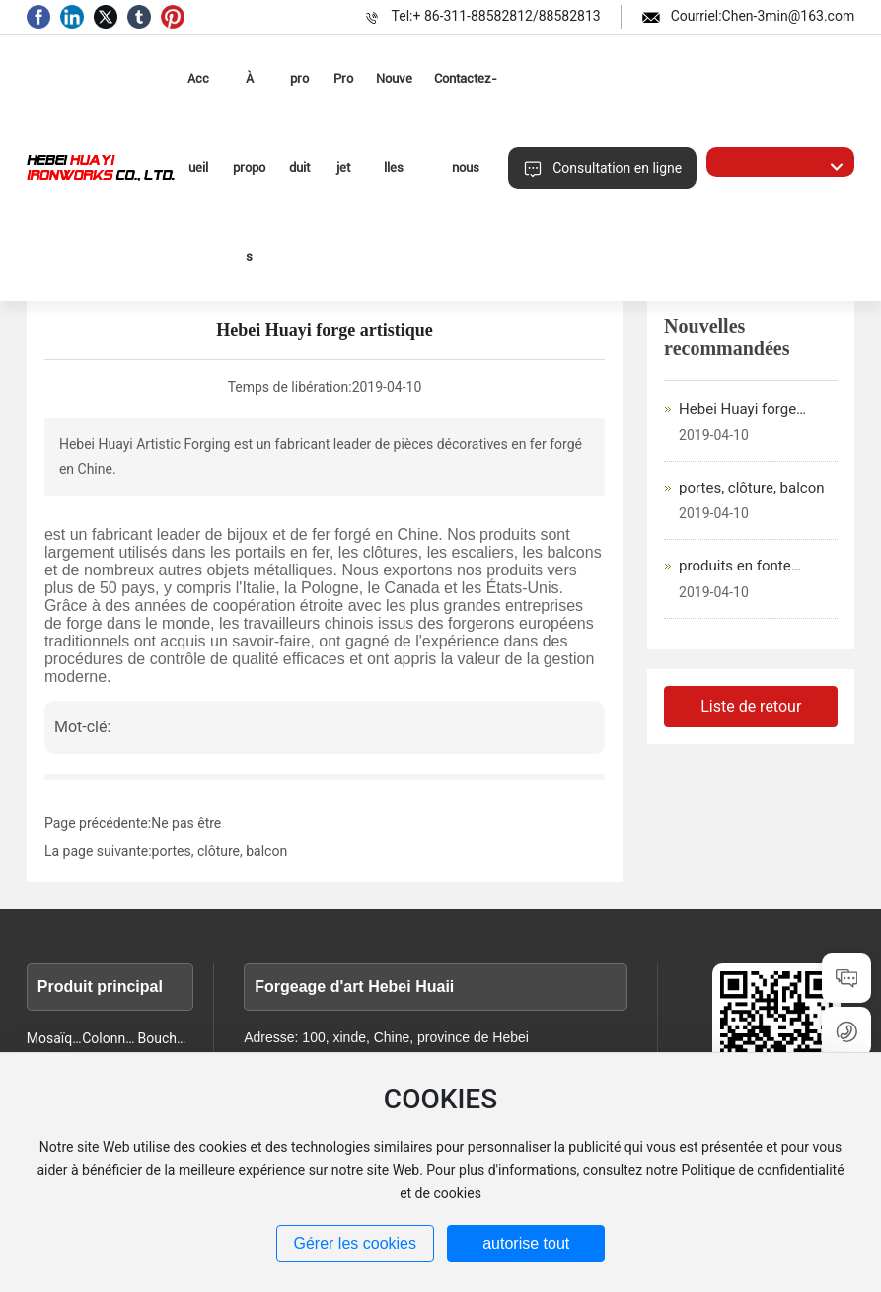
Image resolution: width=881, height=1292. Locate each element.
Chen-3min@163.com (788, 16)
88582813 (570, 16)
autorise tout (525, 1243)
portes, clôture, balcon (220, 851)
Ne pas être (186, 823)
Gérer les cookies (355, 1243)
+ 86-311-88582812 (472, 16)
